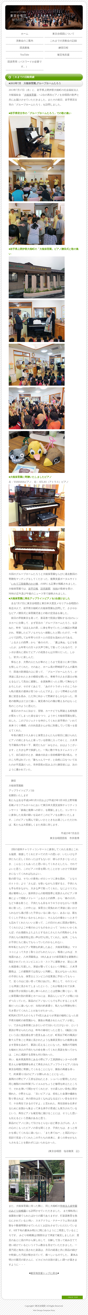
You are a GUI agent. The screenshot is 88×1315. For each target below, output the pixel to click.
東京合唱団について (63, 33)
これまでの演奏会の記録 (63, 40)
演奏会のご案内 (24, 40)
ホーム (24, 33)
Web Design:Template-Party (44, 1310)
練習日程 (63, 47)
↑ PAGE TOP (72, 1297)
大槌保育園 (30, 95)
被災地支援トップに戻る (44, 1273)
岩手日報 (33, 588)
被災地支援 (63, 54)
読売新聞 (45, 588)
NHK (55, 588)
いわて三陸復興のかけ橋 (24, 584)
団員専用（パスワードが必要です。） (25, 64)
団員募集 (25, 47)
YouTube (24, 54)
